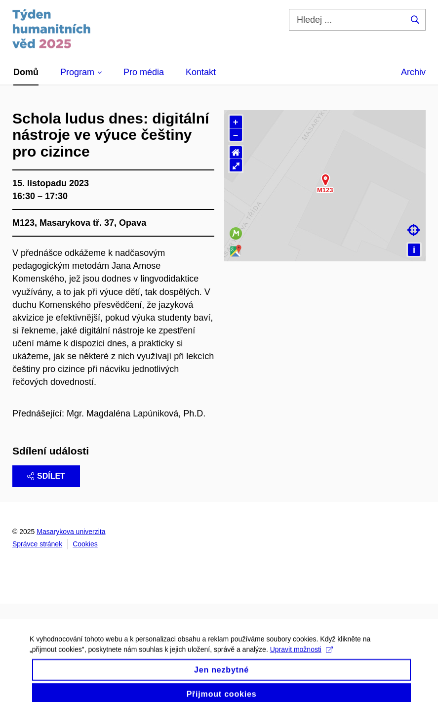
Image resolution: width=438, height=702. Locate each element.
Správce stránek (37, 544)
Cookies (85, 544)
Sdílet (46, 476)
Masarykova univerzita (71, 532)
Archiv (413, 72)
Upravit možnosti (301, 658)
